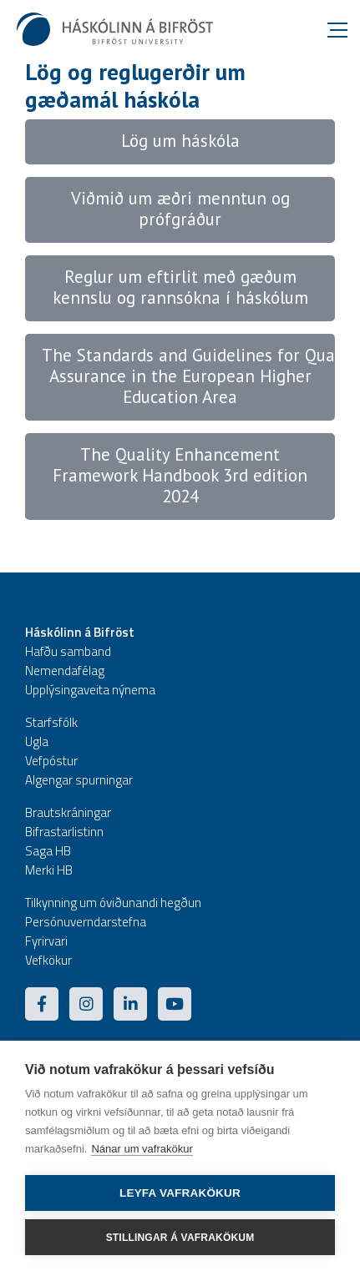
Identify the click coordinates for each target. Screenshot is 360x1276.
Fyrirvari (46, 941)
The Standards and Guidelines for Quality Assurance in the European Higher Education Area (201, 376)
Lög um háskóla (180, 140)
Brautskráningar (68, 812)
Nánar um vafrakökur (141, 1148)
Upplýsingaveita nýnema (90, 689)
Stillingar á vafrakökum (180, 1237)
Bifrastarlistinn (64, 831)
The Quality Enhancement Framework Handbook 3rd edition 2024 (180, 475)
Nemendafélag (64, 670)
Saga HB (48, 850)
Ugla (36, 741)
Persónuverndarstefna (85, 921)
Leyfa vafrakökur (180, 1193)
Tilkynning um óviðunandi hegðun (113, 902)
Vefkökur (48, 960)
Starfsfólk (51, 722)
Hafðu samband (68, 651)
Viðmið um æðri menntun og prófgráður (180, 208)
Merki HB (49, 870)
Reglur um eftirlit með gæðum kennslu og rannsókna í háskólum (180, 287)
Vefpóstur (51, 760)
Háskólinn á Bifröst (79, 632)
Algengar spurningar (79, 779)
